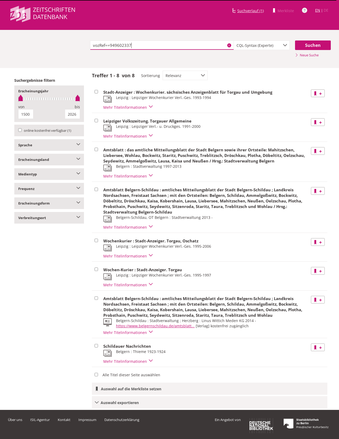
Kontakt (64, 419)
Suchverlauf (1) (250, 10)
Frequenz (49, 188)
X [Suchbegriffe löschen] (229, 45)
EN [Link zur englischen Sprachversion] (317, 10)
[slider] (49, 98)
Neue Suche (307, 55)
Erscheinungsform (49, 203)
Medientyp (49, 174)
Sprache (49, 145)
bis (77, 106)
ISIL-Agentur (40, 419)
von (21, 106)
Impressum (87, 419)
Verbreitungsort (49, 217)
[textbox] (162, 45)
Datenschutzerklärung (121, 419)
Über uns (15, 419)
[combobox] (262, 45)
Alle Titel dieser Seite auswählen (131, 374)
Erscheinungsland (49, 159)
